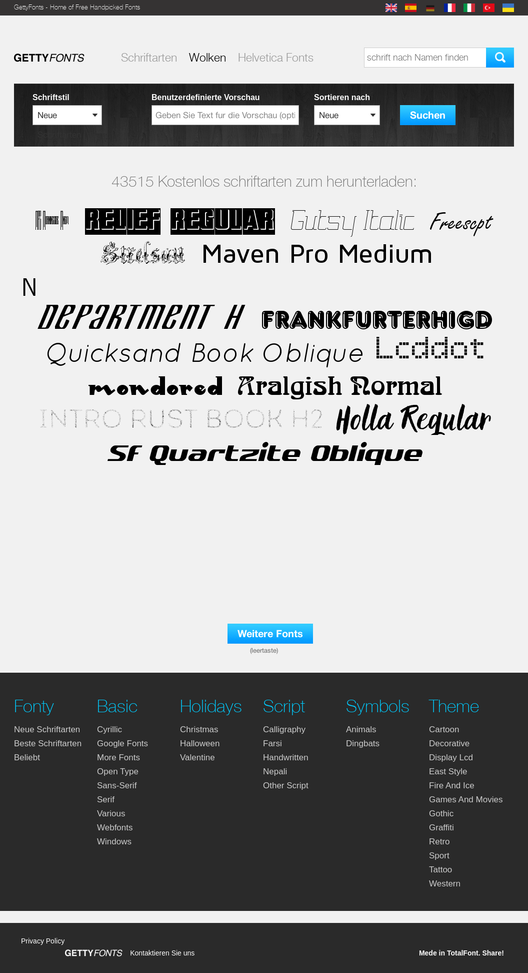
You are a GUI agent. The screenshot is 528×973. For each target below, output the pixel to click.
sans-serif (116, 785)
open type (117, 771)
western (444, 883)
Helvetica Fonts (276, 57)
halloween (200, 743)
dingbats (363, 743)
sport (439, 855)
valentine (197, 757)
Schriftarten (149, 57)
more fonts (118, 757)
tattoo (440, 869)
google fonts (122, 743)
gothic (441, 813)
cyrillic (109, 729)
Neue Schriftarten (47, 729)
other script (285, 785)
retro (439, 841)
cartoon (444, 729)
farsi (272, 743)
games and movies (465, 799)
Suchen (428, 115)
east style (448, 771)
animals (361, 729)
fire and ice (451, 785)
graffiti (441, 827)
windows (114, 841)
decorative (449, 743)
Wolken (207, 57)
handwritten (285, 757)
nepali (275, 771)
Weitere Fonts (270, 634)
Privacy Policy (42, 941)
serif (105, 799)
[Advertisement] (264, 567)
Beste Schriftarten (48, 743)
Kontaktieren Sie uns (162, 953)
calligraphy (284, 729)
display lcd (451, 757)
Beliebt (27, 757)
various (111, 813)
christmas (199, 729)
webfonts (115, 827)
